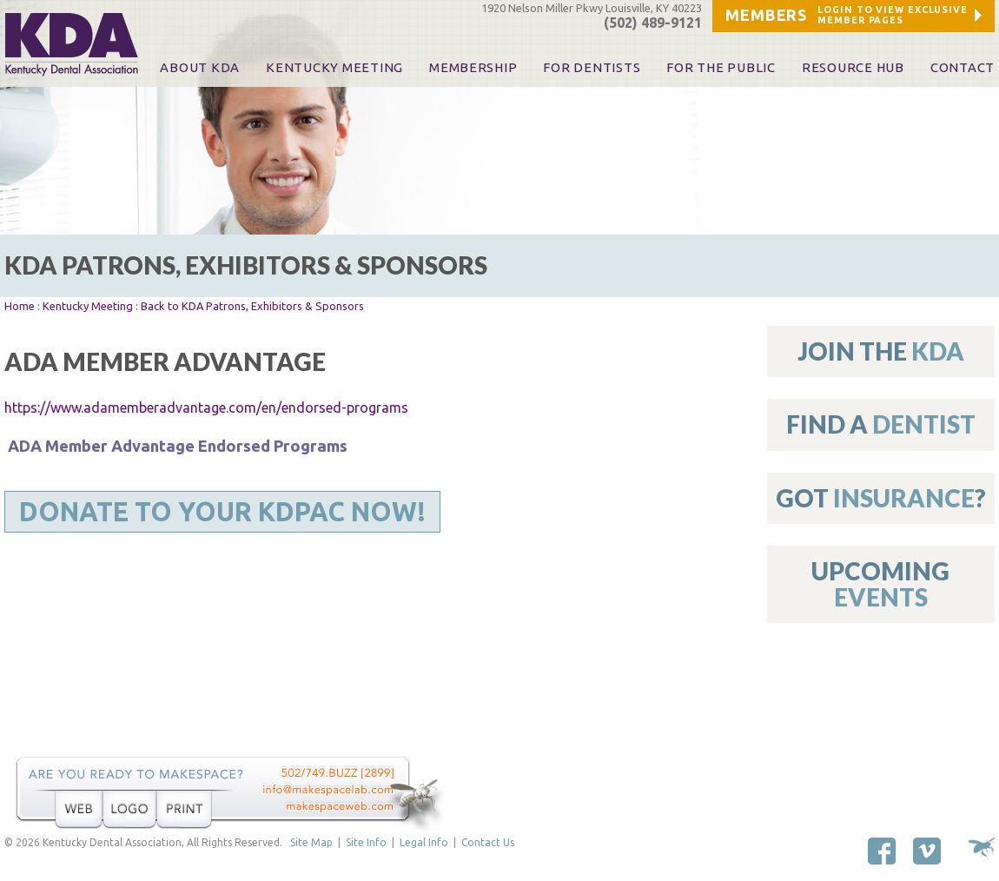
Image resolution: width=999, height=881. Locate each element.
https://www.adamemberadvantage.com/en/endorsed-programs (206, 407)
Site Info (366, 842)
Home (19, 306)
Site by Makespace (982, 848)
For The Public (720, 68)
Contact (962, 68)
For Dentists (591, 68)
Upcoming (880, 583)
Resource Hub (853, 68)
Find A (881, 424)
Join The (880, 351)
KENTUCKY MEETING (334, 68)
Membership (473, 68)
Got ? (881, 498)
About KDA (200, 68)
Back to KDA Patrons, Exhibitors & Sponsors (252, 306)
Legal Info (424, 842)
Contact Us (487, 842)
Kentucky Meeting (88, 306)
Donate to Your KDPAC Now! (222, 512)
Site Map (311, 842)
